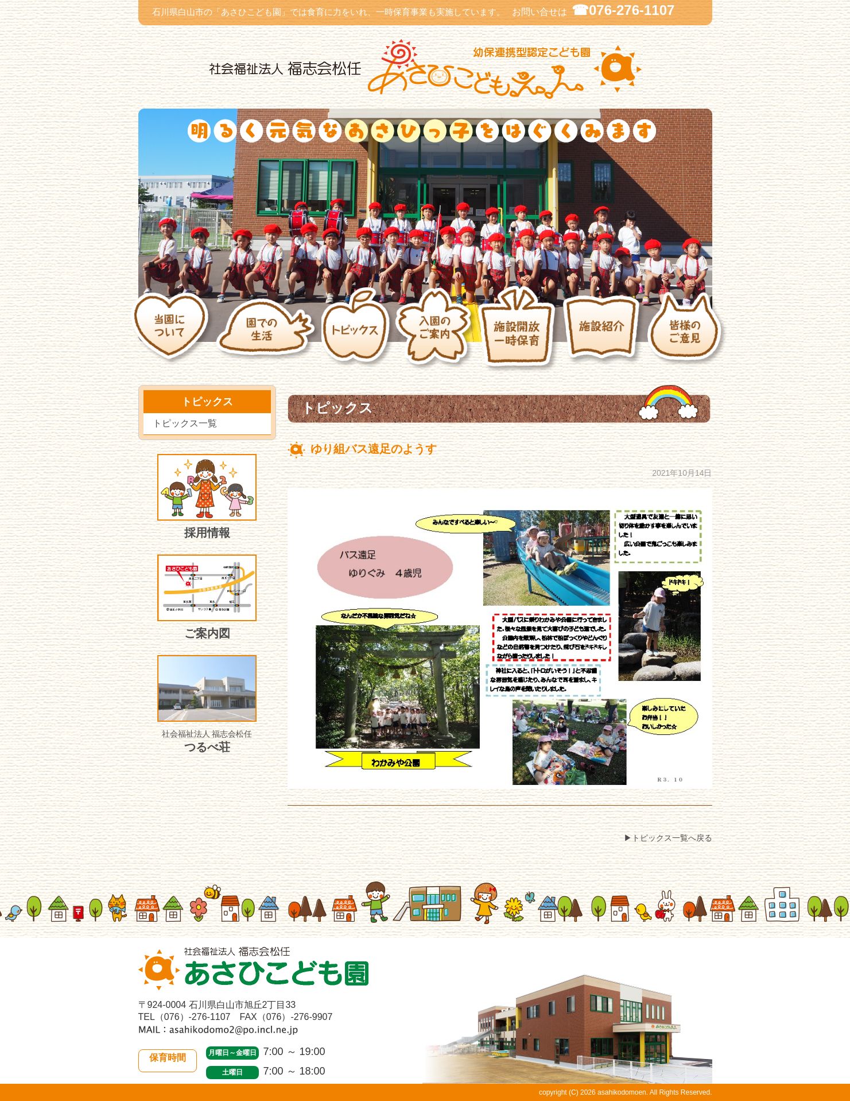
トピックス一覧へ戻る (672, 837)
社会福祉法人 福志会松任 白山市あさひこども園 (425, 69)
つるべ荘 (207, 704)
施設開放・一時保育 (519, 334)
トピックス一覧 (185, 423)
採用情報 (207, 496)
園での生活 (268, 334)
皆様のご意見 (687, 335)
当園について (172, 335)
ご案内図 (207, 597)
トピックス (357, 335)
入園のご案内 (435, 335)
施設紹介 (604, 334)
